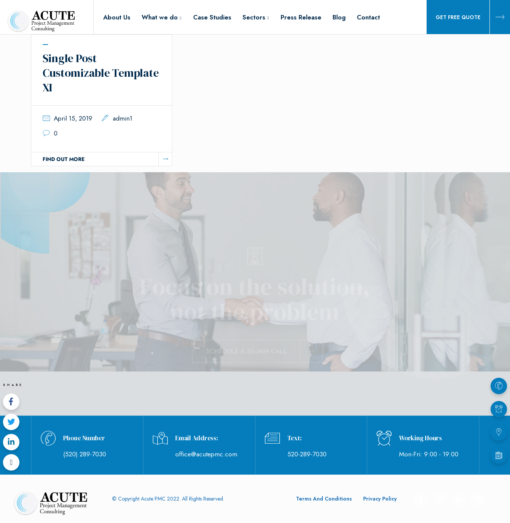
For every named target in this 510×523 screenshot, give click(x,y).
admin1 (122, 118)
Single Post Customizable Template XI (101, 73)
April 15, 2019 (73, 118)
